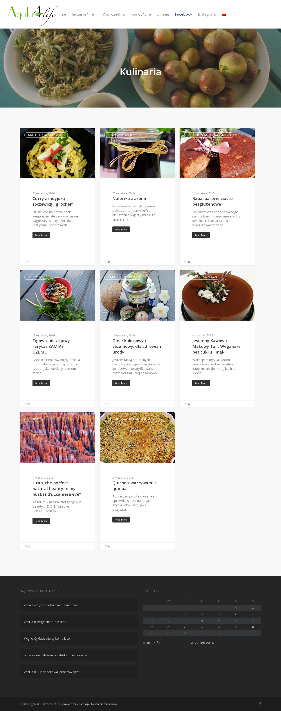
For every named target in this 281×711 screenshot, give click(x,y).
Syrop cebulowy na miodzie (57, 605)
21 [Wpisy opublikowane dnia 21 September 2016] (185, 626)
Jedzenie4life (84, 14)
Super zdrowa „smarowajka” (58, 672)
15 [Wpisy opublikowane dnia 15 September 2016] (202, 620)
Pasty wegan (36, 277)
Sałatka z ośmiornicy (72, 655)
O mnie (163, 14)
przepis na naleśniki (38, 655)
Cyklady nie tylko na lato (52, 638)
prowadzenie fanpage (76, 704)
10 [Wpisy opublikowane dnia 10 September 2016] (236, 614)
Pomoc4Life (140, 14)
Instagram (207, 14)
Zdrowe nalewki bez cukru (125, 135)
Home (61, 14)
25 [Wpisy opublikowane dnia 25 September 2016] (253, 626)
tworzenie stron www (104, 704)
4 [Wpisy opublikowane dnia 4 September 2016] (253, 608)
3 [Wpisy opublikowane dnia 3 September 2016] (236, 608)
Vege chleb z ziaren (51, 621)
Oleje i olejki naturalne (123, 277)
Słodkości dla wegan (202, 277)
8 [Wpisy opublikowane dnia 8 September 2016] (202, 614)
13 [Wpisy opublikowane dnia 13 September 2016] (168, 620)
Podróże (33, 419)
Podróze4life (114, 14)
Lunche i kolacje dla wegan (46, 135)
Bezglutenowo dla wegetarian (209, 135)
